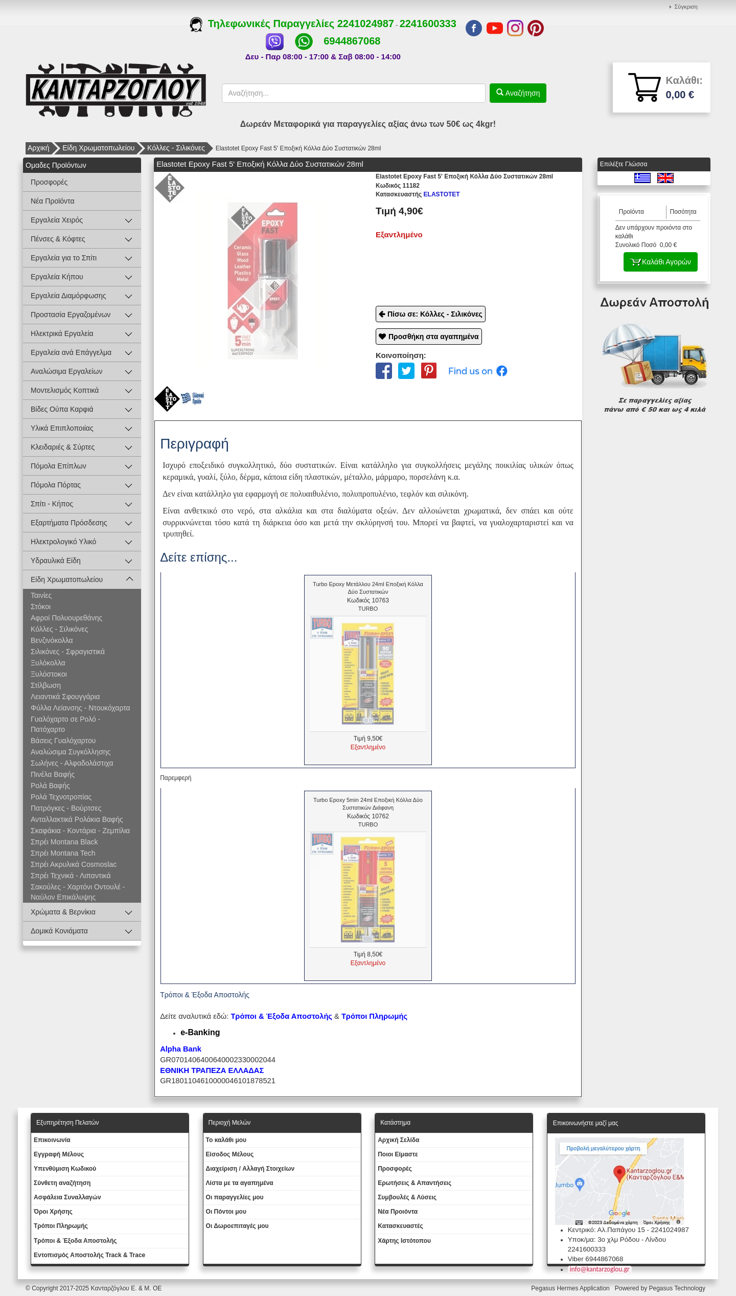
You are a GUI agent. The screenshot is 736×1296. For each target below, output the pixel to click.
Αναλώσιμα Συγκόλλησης (70, 752)
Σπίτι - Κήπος (52, 504)
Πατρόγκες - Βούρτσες (66, 808)
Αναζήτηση (521, 93)
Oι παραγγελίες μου (235, 1197)
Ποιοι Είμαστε (398, 1154)
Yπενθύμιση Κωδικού (65, 1168)
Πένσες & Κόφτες (58, 239)
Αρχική (39, 148)
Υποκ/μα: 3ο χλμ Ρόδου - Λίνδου (617, 1239)
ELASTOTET (418, 194)
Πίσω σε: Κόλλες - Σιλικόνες (434, 314)
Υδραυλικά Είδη (56, 560)
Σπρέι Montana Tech (63, 853)
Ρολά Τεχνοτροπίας (61, 797)
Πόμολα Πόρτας (56, 485)
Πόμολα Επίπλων (58, 466)
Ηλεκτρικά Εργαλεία (62, 333)
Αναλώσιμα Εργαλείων (66, 371)
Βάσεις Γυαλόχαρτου (63, 740)
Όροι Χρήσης (53, 1211)
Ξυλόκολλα (48, 663)
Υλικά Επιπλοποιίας (62, 428)
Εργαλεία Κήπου (57, 277)
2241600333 (428, 23)
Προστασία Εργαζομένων (70, 314)
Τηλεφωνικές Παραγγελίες (263, 23)
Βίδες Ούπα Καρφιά (62, 409)
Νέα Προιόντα (398, 1211)
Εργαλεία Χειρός (57, 220)
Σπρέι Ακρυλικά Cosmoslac (74, 864)
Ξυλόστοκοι (49, 674)
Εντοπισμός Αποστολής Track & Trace (89, 1255)
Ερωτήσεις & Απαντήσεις (414, 1183)
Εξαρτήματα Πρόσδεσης (69, 523)
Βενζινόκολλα (52, 640)
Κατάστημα (395, 1122)
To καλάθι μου (226, 1140)
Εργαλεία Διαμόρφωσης (68, 296)
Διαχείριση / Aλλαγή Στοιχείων (250, 1168)
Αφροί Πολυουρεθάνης (66, 618)
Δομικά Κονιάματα (59, 931)
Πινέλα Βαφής (53, 774)
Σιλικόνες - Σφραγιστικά (68, 651)
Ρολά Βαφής (50, 785)
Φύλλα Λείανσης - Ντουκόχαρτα (80, 708)
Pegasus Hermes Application (571, 1288)
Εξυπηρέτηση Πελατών (67, 1122)
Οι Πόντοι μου (226, 1211)
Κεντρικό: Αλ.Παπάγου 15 (606, 1230)
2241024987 (365, 23)
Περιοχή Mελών (230, 1122)
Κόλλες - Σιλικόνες (176, 148)
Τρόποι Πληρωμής (374, 1016)
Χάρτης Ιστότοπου (404, 1240)
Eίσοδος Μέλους (230, 1154)
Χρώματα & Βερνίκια (63, 912)
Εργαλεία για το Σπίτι (64, 258)
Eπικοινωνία (52, 1140)
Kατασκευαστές (400, 1226)
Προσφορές (49, 182)
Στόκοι (41, 606)
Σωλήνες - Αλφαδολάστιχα (72, 763)
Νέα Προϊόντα (53, 201)
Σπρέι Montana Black (64, 842)
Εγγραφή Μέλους (59, 1154)
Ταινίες (41, 595)
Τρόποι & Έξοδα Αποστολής (75, 1240)
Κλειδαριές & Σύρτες (63, 447)
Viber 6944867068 (596, 1259)
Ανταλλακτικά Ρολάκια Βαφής (77, 819)
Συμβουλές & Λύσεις (407, 1197)
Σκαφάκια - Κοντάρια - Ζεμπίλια (80, 830)
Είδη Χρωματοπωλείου (98, 148)
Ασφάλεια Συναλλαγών (67, 1197)
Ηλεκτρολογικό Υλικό (63, 542)
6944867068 (352, 41)
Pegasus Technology (678, 1288)
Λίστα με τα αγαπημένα (239, 1183)
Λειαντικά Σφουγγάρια (65, 696)
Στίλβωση (46, 685)
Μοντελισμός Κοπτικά (65, 390)
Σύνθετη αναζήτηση (62, 1183)
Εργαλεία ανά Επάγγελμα (71, 352)
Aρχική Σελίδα (398, 1140)
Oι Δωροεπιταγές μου (237, 1226)
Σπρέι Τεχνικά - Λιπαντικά (70, 876)
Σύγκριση (686, 7)
